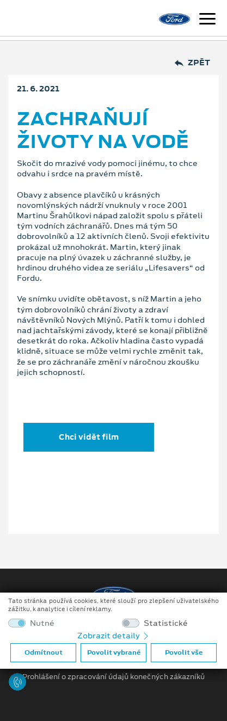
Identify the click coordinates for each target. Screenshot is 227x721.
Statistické (166, 623)
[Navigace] (207, 20)
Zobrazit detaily (113, 635)
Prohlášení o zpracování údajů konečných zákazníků (113, 677)
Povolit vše (184, 652)
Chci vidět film (89, 437)
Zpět (192, 63)
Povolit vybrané (113, 652)
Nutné (42, 623)
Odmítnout (43, 652)
